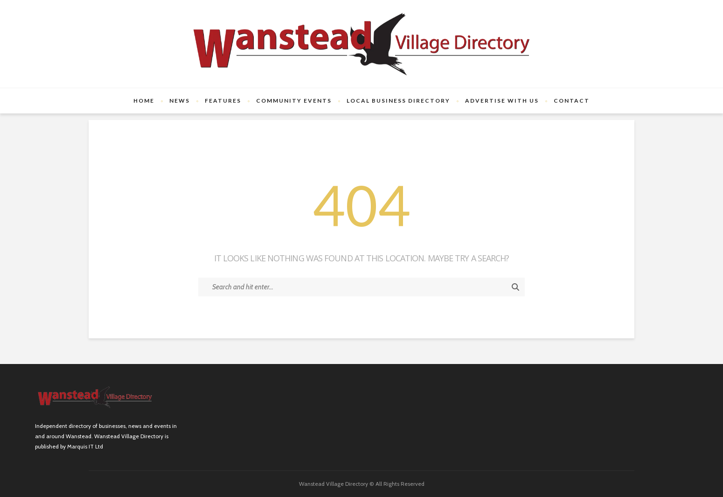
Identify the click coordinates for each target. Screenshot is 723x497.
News (179, 100)
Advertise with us (502, 100)
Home (143, 100)
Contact (572, 100)
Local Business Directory (398, 100)
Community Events (294, 100)
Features (223, 100)
